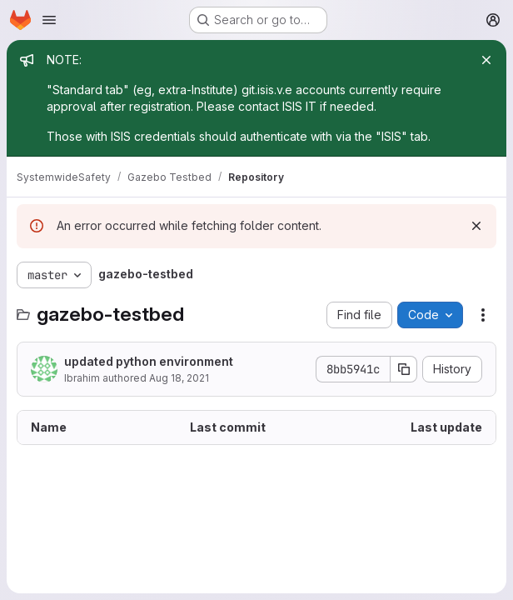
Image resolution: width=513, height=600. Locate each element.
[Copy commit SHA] (404, 369)
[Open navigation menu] (49, 20)
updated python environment (148, 361)
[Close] (486, 60)
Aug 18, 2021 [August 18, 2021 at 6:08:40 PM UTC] (179, 378)
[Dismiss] (476, 226)
